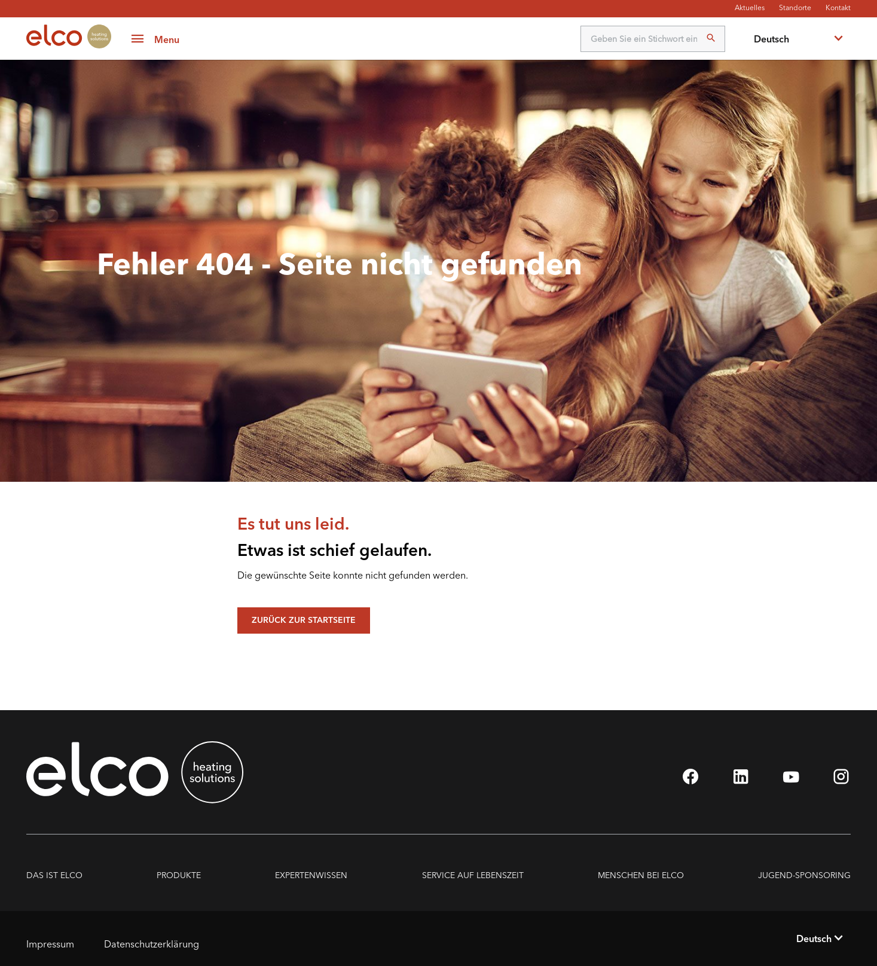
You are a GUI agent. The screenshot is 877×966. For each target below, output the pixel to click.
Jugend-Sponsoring (804, 875)
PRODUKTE (179, 875)
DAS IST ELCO (54, 875)
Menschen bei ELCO (641, 875)
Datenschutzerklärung (151, 944)
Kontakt (838, 7)
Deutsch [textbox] (771, 39)
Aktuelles (750, 7)
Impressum (50, 944)
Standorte (795, 7)
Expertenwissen (311, 875)
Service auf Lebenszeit (473, 875)
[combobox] (797, 39)
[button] (154, 39)
